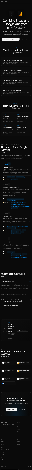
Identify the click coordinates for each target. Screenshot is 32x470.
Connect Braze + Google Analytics (11, 39)
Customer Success (4, 446)
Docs (18, 438)
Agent (18, 426)
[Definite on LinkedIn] (28, 466)
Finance (2, 439)
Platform (18, 424)
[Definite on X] (30, 466)
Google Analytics (21, 9)
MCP (18, 428)
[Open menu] (30, 2)
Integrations (19, 429)
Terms (2, 459)
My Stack (18, 441)
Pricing (18, 431)
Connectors (9, 9)
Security (18, 444)
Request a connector (22, 330)
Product (2, 444)
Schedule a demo (11, 409)
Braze (14, 9)
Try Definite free (22, 409)
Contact (2, 454)
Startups (2, 447)
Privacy (2, 457)
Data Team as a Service (5, 449)
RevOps (2, 441)
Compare (18, 432)
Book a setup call (25, 39)
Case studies (3, 456)
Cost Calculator (19, 442)
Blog (17, 439)
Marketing (2, 442)
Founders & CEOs (4, 438)
